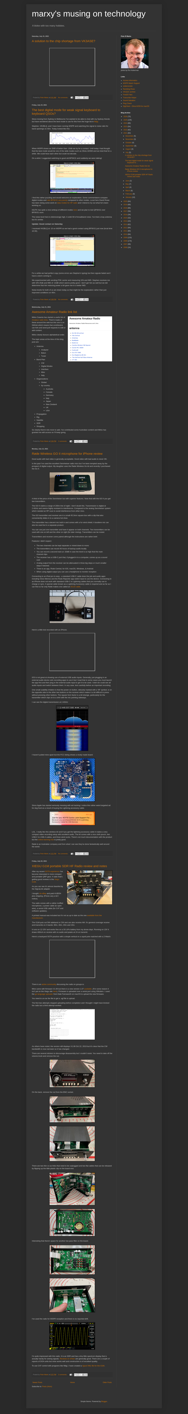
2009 (125, 238)
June (127, 181)
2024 (125, 123)
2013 (125, 224)
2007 (125, 244)
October (128, 143)
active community (49, 984)
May (127, 184)
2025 (125, 120)
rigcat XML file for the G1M (93, 1366)
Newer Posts (37, 1382)
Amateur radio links (40, 320)
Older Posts (107, 1382)
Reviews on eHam (67, 1359)
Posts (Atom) (47, 1387)
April (127, 187)
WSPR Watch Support (131, 83)
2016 (125, 215)
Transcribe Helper (129, 98)
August (128, 149)
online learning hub (46, 840)
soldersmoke (128, 86)
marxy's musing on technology (89, 13)
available (88, 989)
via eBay (42, 893)
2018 (125, 208)
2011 (125, 231)
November (129, 139)
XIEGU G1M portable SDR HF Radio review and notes (69, 866)
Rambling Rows (129, 89)
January (128, 197)
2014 (125, 221)
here (75, 210)
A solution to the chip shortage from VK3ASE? (63, 41)
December (129, 136)
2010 (125, 234)
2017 (125, 211)
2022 (125, 130)
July (127, 152)
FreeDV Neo (127, 95)
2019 (125, 205)
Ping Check (127, 103)
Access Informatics (130, 80)
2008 (125, 241)
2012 (125, 228)
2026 (125, 117)
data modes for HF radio (67, 203)
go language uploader (44, 994)
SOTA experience (52, 871)
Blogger (104, 1401)
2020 (125, 201)
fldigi (96, 121)
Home (72, 1382)
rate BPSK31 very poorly (57, 200)
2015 (125, 218)
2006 (125, 247)
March (128, 191)
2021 (125, 133)
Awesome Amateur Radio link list (54, 312)
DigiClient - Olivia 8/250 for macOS (136, 106)
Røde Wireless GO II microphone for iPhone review (67, 453)
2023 (125, 127)
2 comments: (62, 441)
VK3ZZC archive (129, 92)
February (129, 194)
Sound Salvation (129, 100)
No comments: (63, 97)
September (129, 146)
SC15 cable (75, 587)
